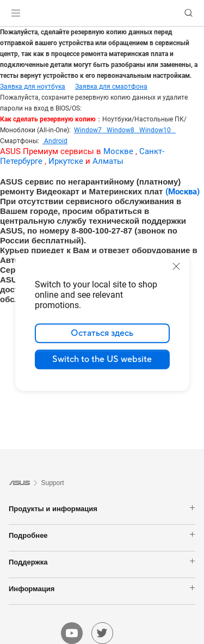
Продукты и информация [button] (102, 508)
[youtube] (72, 633)
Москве (118, 151)
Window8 (123, 130)
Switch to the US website (102, 359)
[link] (102, 13)
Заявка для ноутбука (32, 86)
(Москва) (182, 192)
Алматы (107, 161)
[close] (176, 266)
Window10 (157, 130)
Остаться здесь (102, 333)
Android (54, 141)
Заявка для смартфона (111, 86)
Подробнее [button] (102, 535)
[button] (16, 13)
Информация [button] (102, 588)
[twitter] (102, 633)
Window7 (90, 130)
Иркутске (65, 161)
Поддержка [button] (102, 562)
